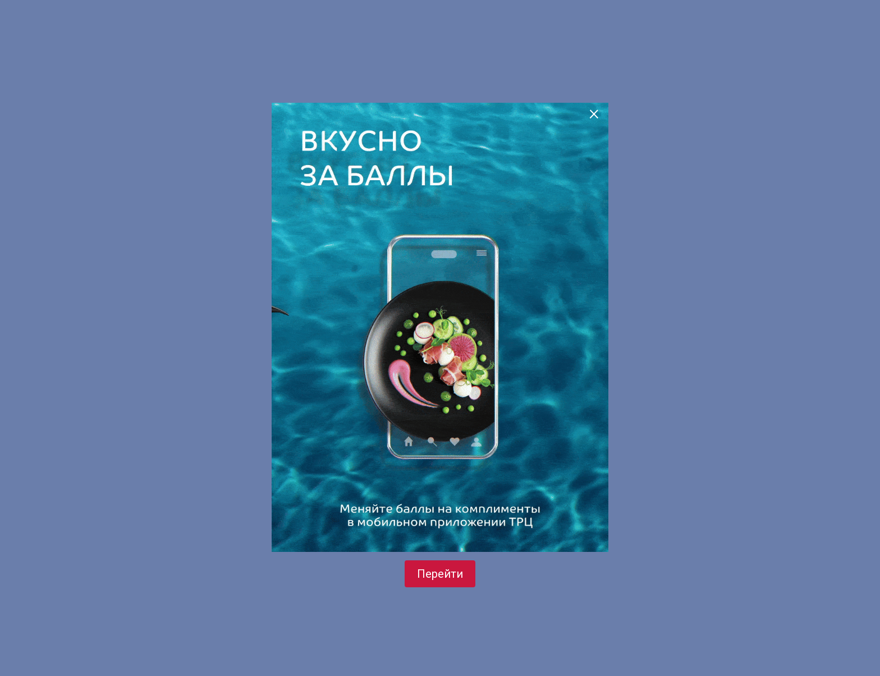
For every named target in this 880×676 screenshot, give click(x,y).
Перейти (440, 574)
